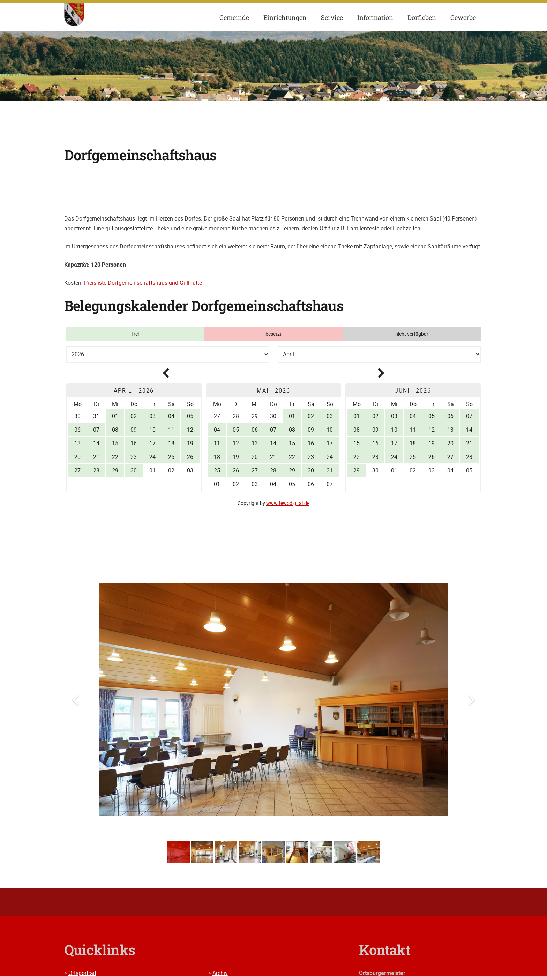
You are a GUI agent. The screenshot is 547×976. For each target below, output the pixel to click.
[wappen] (74, 14)
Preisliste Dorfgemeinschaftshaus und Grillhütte (143, 282)
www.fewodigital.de (287, 503)
